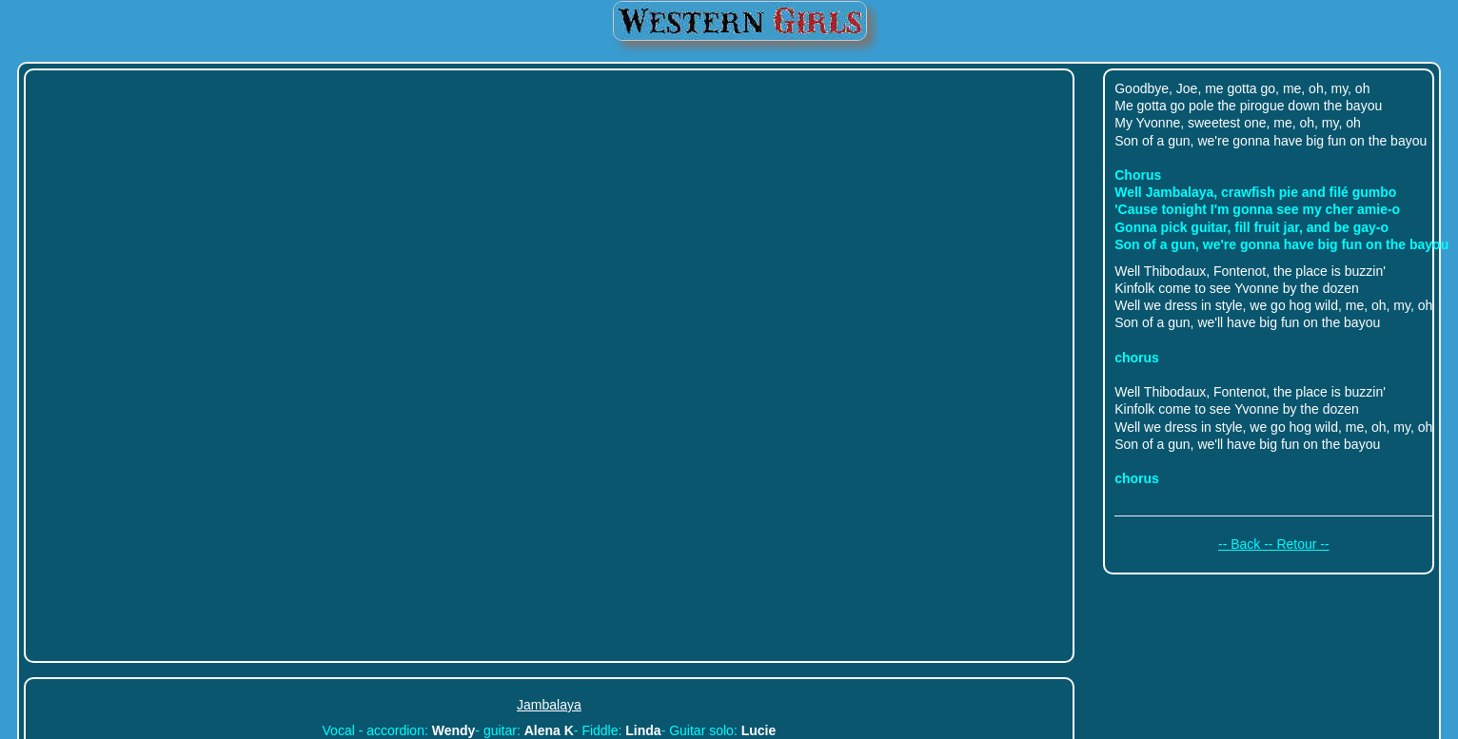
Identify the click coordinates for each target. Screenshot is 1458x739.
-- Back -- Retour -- (1274, 544)
